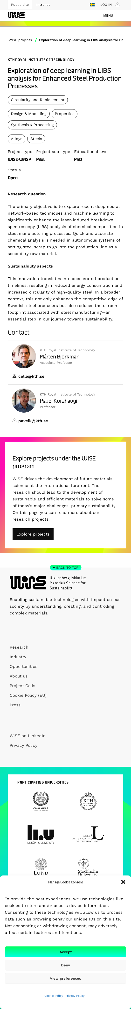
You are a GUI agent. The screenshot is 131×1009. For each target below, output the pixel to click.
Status (14, 169)
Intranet (43, 4)
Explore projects (33, 534)
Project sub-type (53, 151)
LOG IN (106, 4)
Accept (66, 952)
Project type (20, 151)
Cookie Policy (53, 995)
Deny (65, 965)
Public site (20, 4)
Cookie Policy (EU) (28, 695)
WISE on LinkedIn (28, 735)
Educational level (91, 151)
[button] (123, 882)
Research (19, 647)
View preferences (65, 978)
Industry (18, 656)
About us (19, 676)
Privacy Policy (74, 995)
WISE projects (20, 40)
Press (15, 704)
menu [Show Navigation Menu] (108, 15)
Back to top (67, 567)
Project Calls (22, 685)
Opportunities (23, 666)
